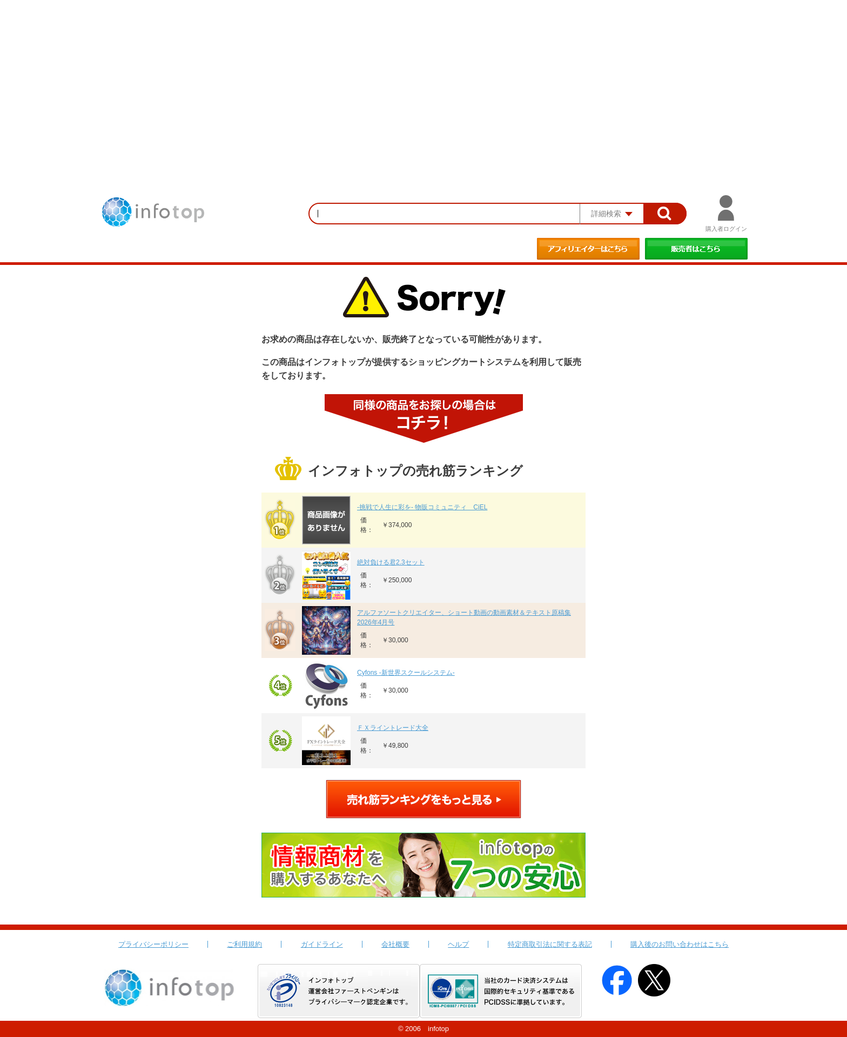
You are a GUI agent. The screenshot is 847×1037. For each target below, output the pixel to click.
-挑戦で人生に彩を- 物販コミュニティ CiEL (422, 507)
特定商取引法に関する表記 (550, 944)
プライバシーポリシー (153, 944)
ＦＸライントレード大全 (392, 728)
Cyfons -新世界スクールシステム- (406, 672)
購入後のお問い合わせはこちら (679, 944)
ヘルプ (458, 944)
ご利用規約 (244, 944)
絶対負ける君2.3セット (391, 562)
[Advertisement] (423, 81)
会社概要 (395, 944)
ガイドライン (322, 944)
